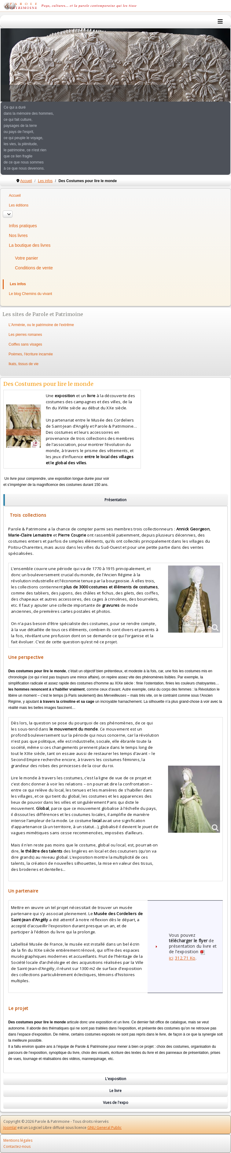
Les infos (18, 284)
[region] (115, 500)
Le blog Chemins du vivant (30, 294)
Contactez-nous (17, 1146)
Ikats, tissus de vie (23, 364)
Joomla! (9, 1127)
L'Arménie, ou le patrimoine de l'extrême (41, 325)
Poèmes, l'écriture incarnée (31, 354)
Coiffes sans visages (25, 344)
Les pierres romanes (25, 334)
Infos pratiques (23, 225)
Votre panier (26, 258)
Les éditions (18, 205)
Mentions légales (17, 1140)
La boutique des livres (29, 245)
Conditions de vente (34, 267)
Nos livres (18, 235)
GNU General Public (104, 1127)
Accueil (15, 195)
